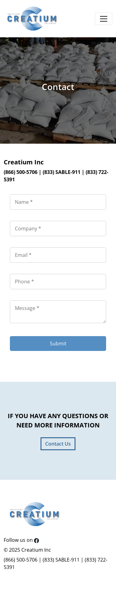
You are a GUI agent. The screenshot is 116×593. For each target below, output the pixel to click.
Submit (58, 343)
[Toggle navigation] (103, 19)
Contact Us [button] (58, 443)
